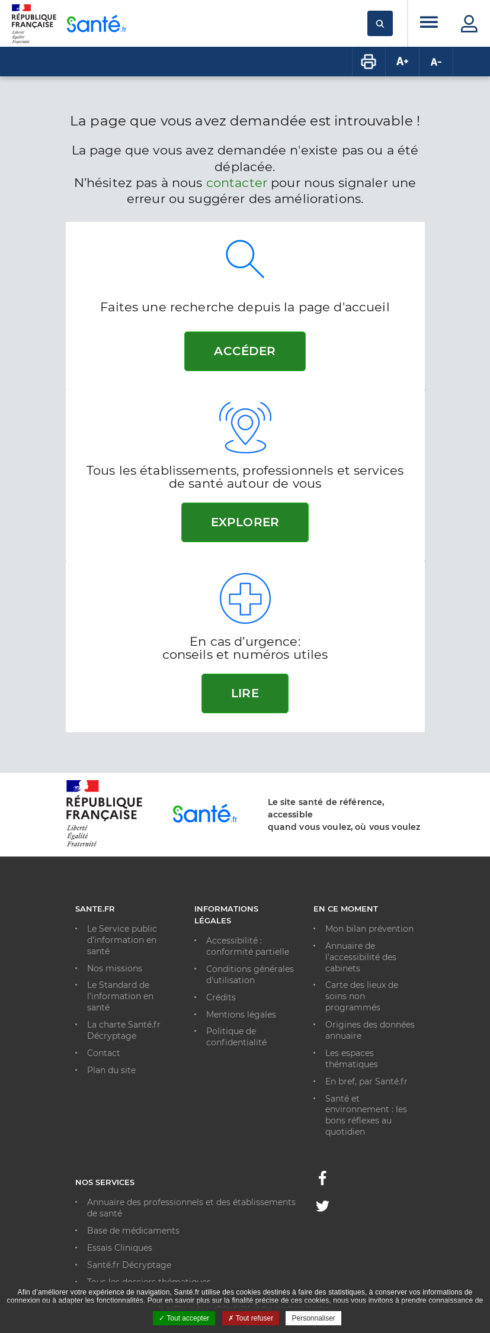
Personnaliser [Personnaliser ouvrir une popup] (313, 1318)
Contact (103, 1053)
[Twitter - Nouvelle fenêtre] (322, 1208)
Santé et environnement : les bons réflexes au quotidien (366, 1115)
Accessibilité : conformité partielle (247, 946)
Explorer (245, 522)
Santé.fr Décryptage (129, 1265)
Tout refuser (250, 1318)
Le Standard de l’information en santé (120, 996)
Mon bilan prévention (369, 928)
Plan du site (111, 1070)
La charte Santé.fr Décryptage (124, 1030)
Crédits (221, 997)
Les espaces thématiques (351, 1059)
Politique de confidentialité (236, 1037)
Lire (245, 693)
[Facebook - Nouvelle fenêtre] (322, 1181)
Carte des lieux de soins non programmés (361, 996)
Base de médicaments (133, 1230)
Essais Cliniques (119, 1247)
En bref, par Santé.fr (366, 1081)
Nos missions (114, 968)
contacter (236, 182)
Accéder (245, 351)
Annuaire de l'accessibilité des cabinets (360, 957)
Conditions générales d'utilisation (250, 975)
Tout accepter (184, 1318)
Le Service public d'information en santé (122, 940)
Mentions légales (241, 1014)
